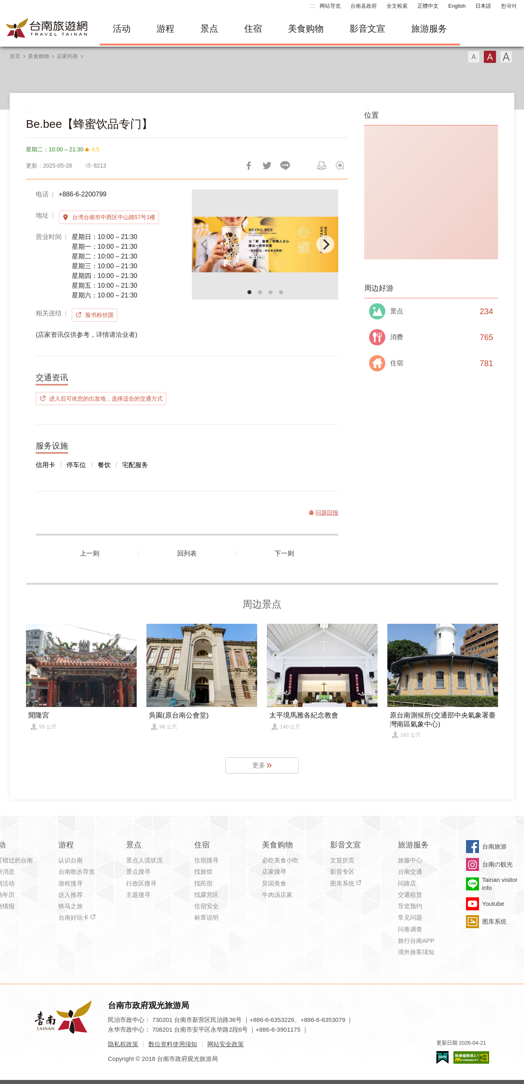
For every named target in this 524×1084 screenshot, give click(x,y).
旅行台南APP (416, 940)
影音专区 (342, 871)
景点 (209, 29)
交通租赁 (410, 894)
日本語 (483, 6)
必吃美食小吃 (280, 860)
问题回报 (340, 165)
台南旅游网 (47, 28)
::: (312, 5)
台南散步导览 (76, 871)
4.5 (95, 149)
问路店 (407, 883)
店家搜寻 (274, 871)
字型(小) (474, 57)
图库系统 (342, 883)
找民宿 (203, 883)
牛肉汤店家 (277, 894)
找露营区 (206, 894)
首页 (15, 56)
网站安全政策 (225, 1044)
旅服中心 (410, 860)
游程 (165, 29)
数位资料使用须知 (172, 1044)
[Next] (325, 244)
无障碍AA (471, 1057)
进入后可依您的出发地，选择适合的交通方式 (106, 398)
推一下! (267, 165)
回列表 (187, 553)
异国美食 (274, 883)
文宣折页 (342, 860)
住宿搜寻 (206, 860)
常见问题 (410, 917)
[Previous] (205, 244)
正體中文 (427, 6)
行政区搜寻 (141, 883)
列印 (322, 165)
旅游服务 (429, 29)
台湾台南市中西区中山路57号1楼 (113, 217)
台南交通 (410, 871)
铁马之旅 (70, 906)
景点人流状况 (144, 860)
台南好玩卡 (73, 917)
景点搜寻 (138, 871)
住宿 (253, 29)
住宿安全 (206, 906)
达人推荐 (70, 894)
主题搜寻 (138, 894)
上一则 (89, 553)
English (457, 6)
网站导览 (330, 6)
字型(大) (506, 57)
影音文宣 (367, 29)
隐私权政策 (123, 1044)
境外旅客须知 (416, 951)
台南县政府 (363, 6)
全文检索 (397, 6)
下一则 (284, 553)
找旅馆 (203, 871)
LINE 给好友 (285, 165)
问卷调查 (410, 929)
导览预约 (410, 906)
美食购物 (306, 29)
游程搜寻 (70, 883)
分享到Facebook (249, 165)
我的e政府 (442, 1057)
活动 (122, 29)
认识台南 (70, 860)
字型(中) (490, 57)
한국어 (509, 6)
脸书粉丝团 (99, 315)
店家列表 (67, 56)
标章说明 (206, 917)
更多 (258, 765)
